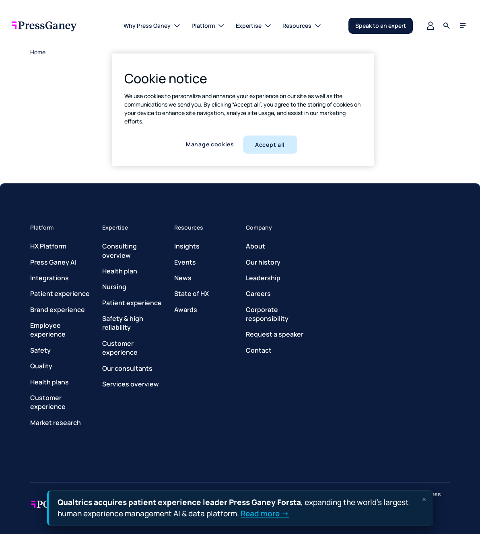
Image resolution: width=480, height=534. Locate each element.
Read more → (265, 513)
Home (37, 52)
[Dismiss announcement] (424, 499)
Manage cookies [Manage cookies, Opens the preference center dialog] (210, 144)
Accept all (270, 144)
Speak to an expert (380, 25)
